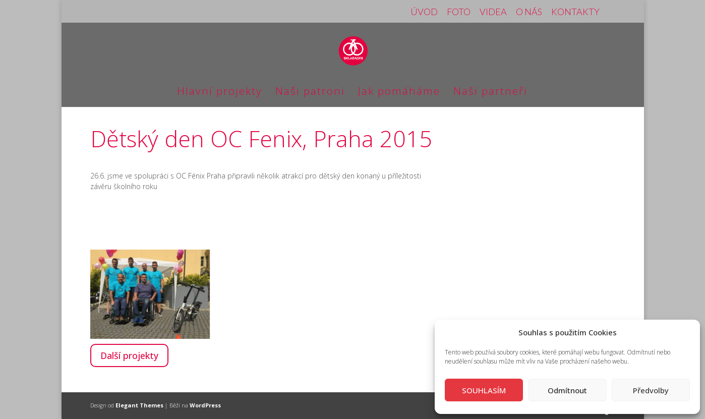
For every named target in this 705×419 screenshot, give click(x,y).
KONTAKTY (575, 12)
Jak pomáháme (399, 92)
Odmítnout (567, 390)
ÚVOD (424, 12)
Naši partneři (490, 92)
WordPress (205, 405)
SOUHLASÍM (484, 390)
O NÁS (529, 12)
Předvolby (651, 390)
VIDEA (493, 12)
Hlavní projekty (219, 92)
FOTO (459, 12)
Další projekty (129, 355)
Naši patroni (310, 92)
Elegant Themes (139, 405)
